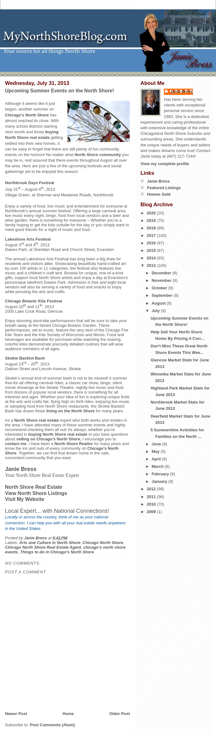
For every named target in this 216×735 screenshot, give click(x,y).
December (162, 273)
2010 (152, 504)
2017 (152, 235)
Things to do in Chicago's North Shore (57, 552)
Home (68, 713)
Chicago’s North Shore (27, 115)
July (156, 310)
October (160, 288)
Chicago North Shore (103, 542)
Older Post (119, 713)
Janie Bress (181, 91)
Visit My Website (24, 499)
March (158, 466)
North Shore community (98, 154)
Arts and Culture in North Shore (50, 542)
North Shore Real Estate (33, 487)
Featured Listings (164, 187)
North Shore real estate (36, 420)
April (157, 459)
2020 (152, 213)
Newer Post (16, 713)
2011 (152, 496)
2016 (152, 243)
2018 (152, 228)
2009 (152, 511)
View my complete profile (164, 163)
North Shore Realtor (73, 443)
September (163, 295)
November (162, 280)
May (156, 451)
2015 (152, 250)
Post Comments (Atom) (52, 725)
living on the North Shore (70, 411)
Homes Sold (158, 194)
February (161, 474)
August (159, 303)
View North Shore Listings (36, 493)
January (160, 481)
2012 (152, 489)
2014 (152, 258)
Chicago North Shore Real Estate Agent (43, 547)
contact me (16, 443)
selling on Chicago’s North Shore (48, 439)
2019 (152, 220)
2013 (152, 265)
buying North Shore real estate (57, 434)
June (157, 444)
